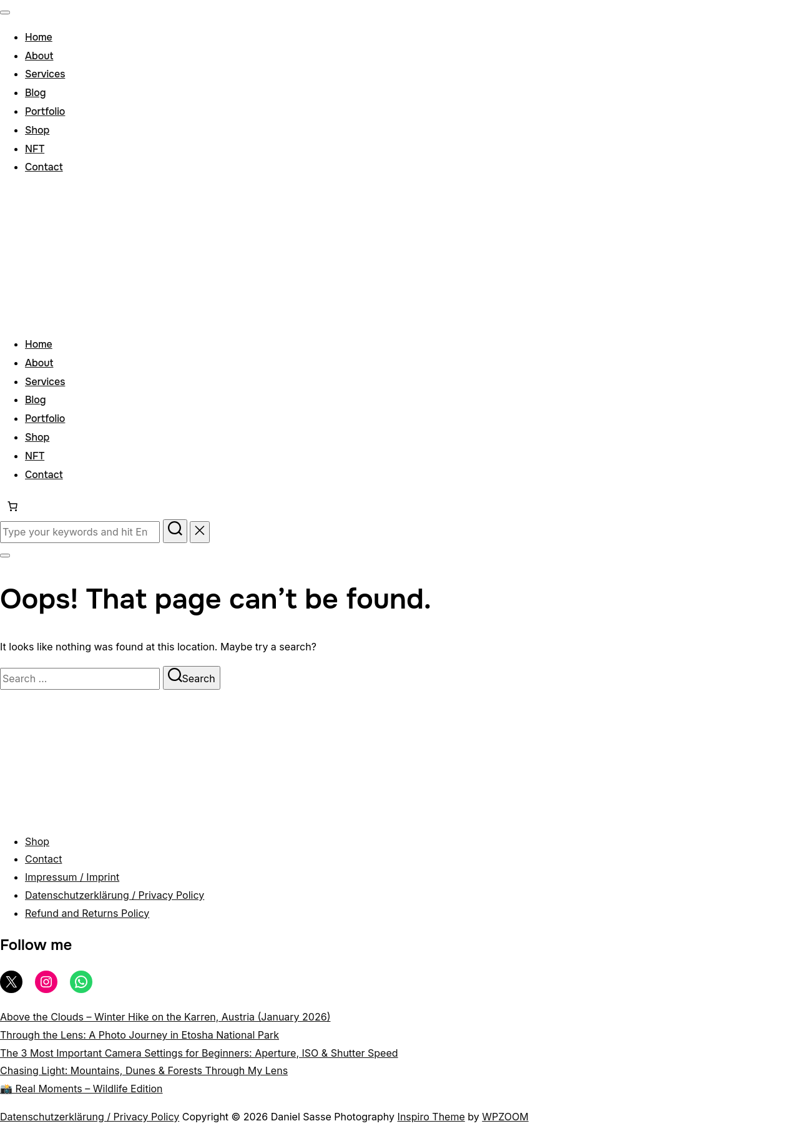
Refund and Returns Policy (87, 913)
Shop (37, 130)
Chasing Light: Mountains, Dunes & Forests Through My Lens (144, 1070)
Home (38, 37)
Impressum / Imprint (72, 877)
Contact (44, 167)
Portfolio (45, 111)
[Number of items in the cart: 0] (12, 506)
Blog (35, 92)
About (39, 55)
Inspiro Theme (431, 1116)
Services (45, 74)
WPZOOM (505, 1116)
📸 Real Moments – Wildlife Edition (81, 1088)
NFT (34, 148)
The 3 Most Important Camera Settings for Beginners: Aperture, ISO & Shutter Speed (199, 1053)
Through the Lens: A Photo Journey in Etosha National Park (139, 1035)
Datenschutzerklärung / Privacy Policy (114, 895)
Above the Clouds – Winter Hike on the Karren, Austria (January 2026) (165, 1017)
